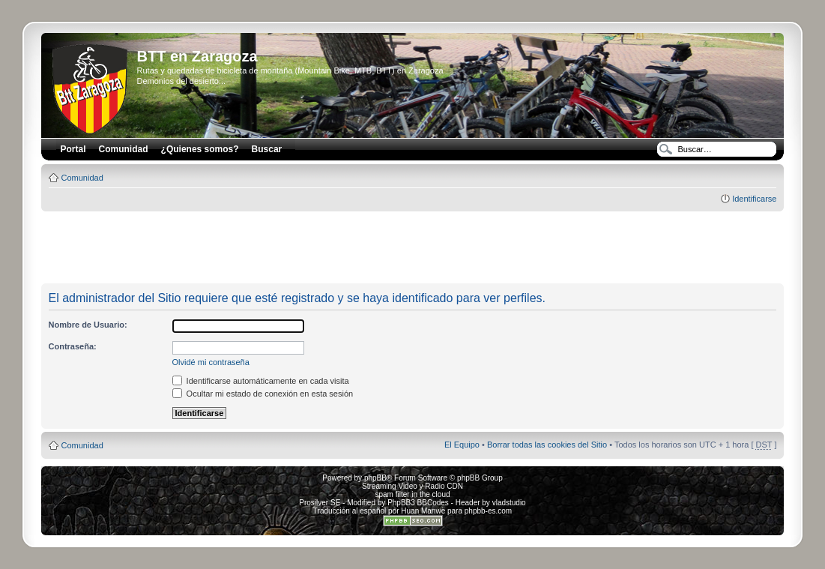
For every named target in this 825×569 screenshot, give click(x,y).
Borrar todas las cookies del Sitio (547, 444)
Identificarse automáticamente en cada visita (260, 380)
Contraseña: (73, 346)
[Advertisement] (413, 248)
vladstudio (509, 503)
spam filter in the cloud (412, 494)
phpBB (375, 478)
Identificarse (754, 198)
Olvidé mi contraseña (211, 362)
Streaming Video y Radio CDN (412, 486)
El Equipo (462, 444)
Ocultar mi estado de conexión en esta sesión (263, 393)
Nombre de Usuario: (88, 324)
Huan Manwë (423, 511)
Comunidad (82, 177)
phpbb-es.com (488, 511)
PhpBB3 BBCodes (418, 503)
